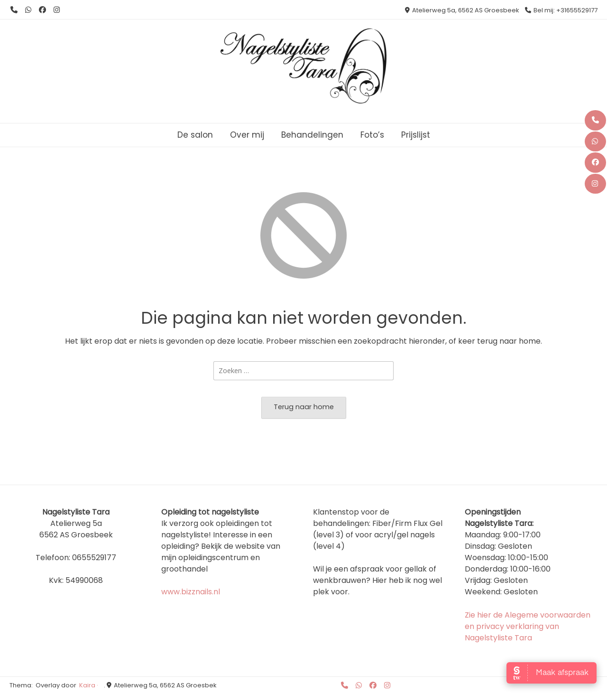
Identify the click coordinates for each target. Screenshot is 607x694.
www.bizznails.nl (190, 591)
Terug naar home (304, 407)
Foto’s (372, 135)
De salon (195, 135)
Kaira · (88, 685)
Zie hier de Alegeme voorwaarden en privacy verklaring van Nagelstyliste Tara (527, 626)
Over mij (247, 135)
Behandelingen (312, 135)
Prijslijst (415, 135)
